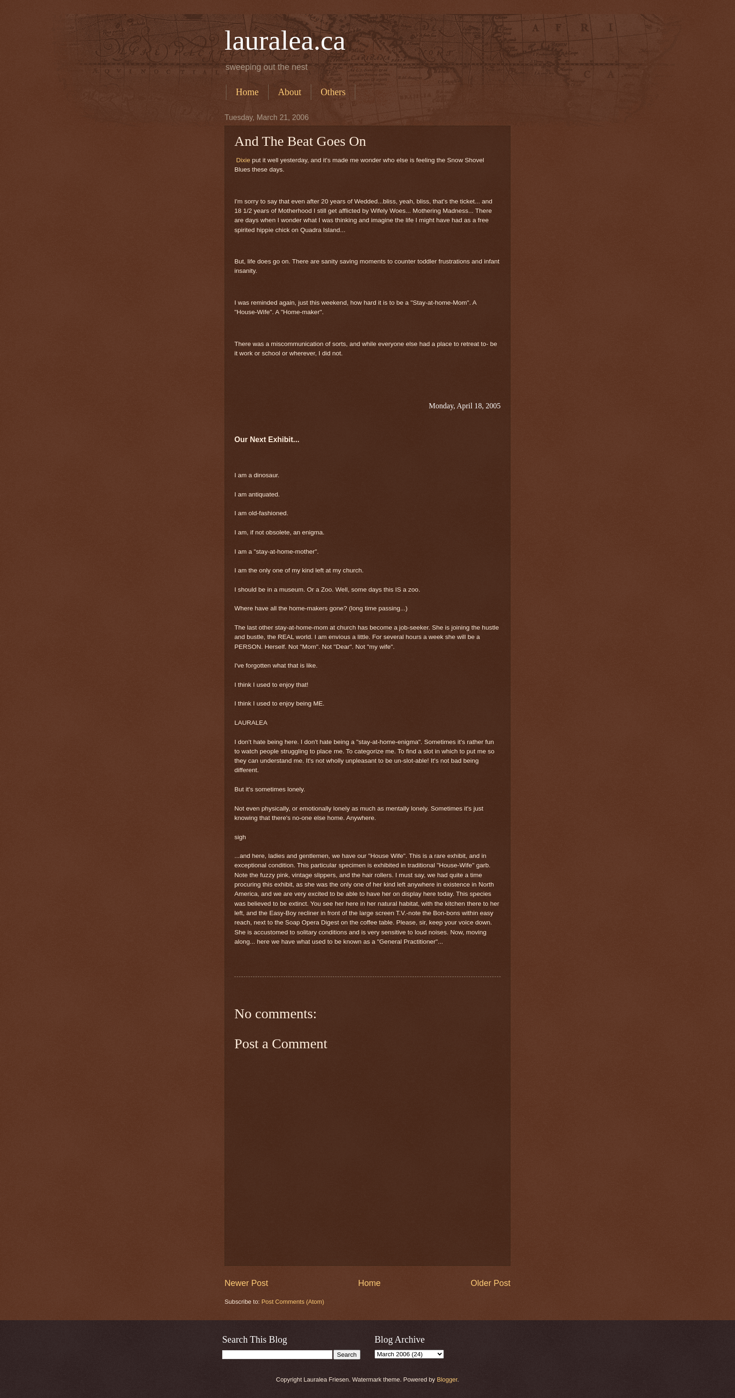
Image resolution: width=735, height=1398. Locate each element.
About (289, 92)
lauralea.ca (285, 40)
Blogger (447, 1379)
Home (247, 92)
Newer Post (246, 1283)
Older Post (490, 1283)
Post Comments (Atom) (293, 1301)
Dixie (244, 160)
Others (333, 92)
